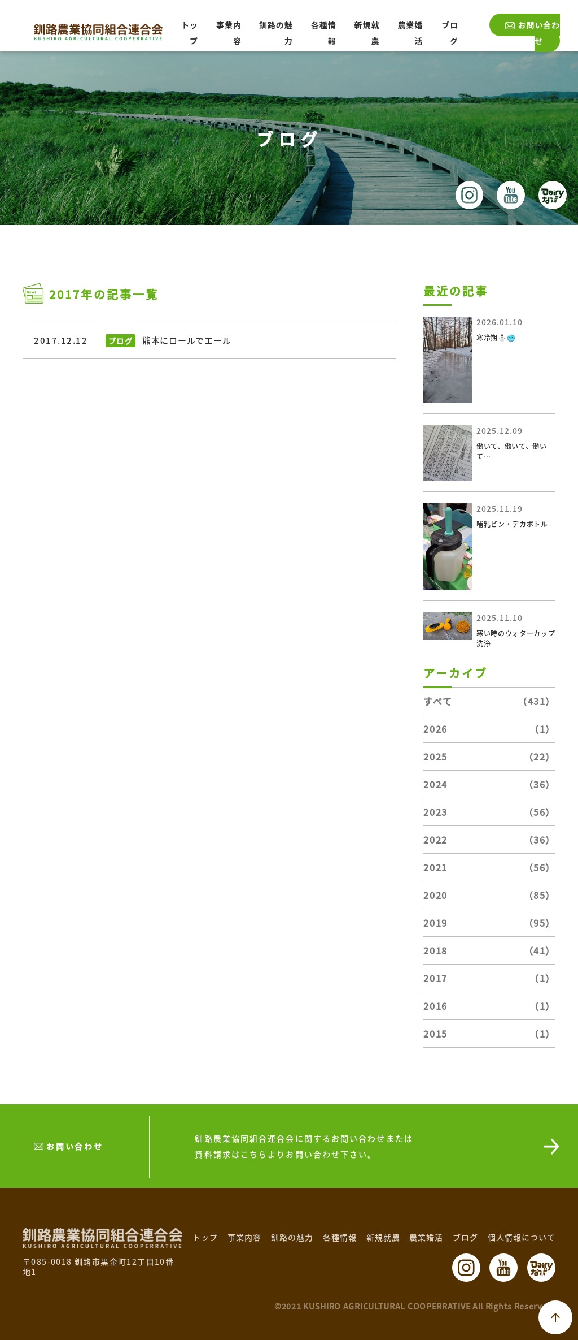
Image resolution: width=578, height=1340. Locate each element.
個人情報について (521, 1237)
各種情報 (340, 1237)
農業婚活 (426, 1237)
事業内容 (244, 1237)
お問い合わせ (539, 32)
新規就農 (383, 1237)
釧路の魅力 (292, 1237)
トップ (205, 1237)
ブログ (465, 1237)
